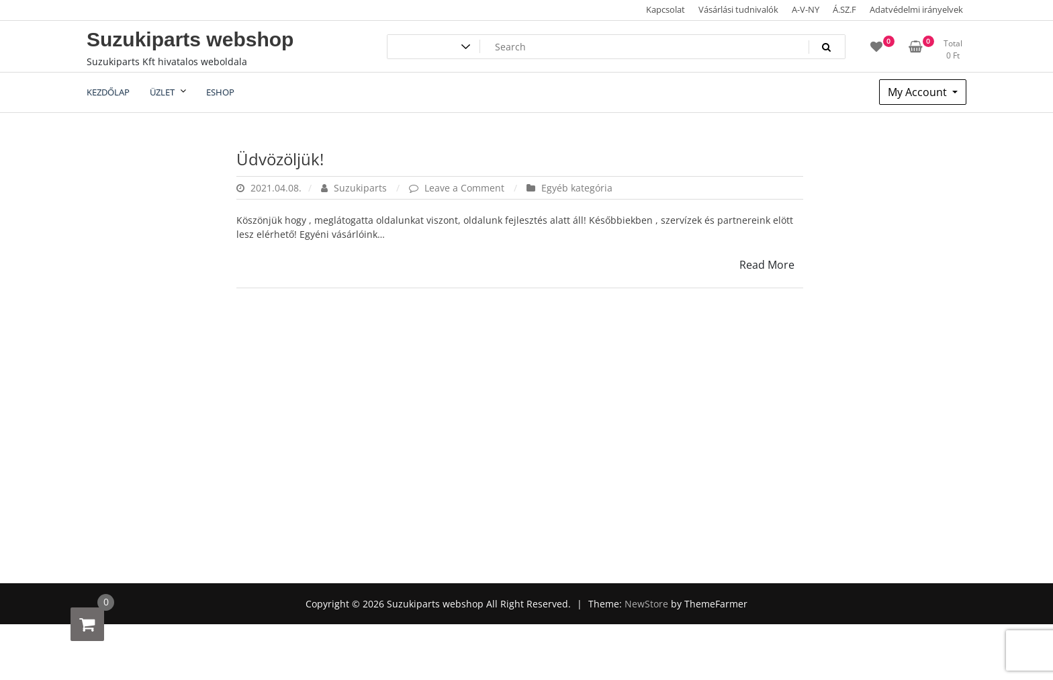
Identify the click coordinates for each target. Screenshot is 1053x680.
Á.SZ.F (844, 9)
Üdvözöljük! (280, 159)
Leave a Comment (465, 187)
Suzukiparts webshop (190, 39)
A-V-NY (805, 9)
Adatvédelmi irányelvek (916, 9)
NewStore (646, 603)
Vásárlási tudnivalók (738, 9)
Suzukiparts (355, 187)
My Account (919, 92)
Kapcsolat (665, 9)
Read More (766, 264)
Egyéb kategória (576, 187)
